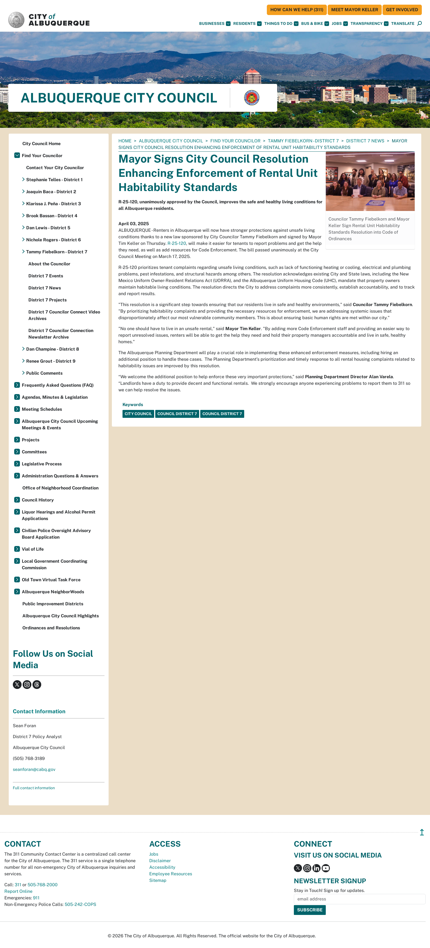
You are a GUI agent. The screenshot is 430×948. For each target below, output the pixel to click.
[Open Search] (419, 23)
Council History (38, 500)
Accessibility (162, 867)
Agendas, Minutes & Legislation (55, 397)
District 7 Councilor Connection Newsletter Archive (60, 334)
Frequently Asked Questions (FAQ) (58, 385)
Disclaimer (160, 860)
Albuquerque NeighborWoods (53, 591)
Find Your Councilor (235, 140)
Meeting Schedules (42, 409)
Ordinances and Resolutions (51, 627)
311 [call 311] (18, 884)
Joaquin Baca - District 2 (51, 191)
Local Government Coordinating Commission (54, 564)
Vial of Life (33, 549)
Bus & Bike (315, 23)
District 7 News (365, 140)
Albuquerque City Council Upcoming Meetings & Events (60, 424)
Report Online (18, 891)
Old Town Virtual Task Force (51, 579)
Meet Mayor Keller (354, 9)
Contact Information (39, 711)
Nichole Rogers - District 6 (53, 239)
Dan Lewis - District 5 (48, 227)
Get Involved (402, 9)
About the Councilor (49, 263)
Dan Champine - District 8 (52, 349)
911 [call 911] (36, 897)
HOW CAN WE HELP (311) (296, 9)
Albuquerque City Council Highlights (60, 615)
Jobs (340, 23)
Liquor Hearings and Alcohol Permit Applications (58, 515)
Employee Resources (170, 873)
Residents (247, 23)
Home (125, 140)
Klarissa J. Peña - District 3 (53, 203)
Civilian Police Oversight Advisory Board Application (56, 534)
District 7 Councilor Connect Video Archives (64, 315)
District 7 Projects (47, 300)
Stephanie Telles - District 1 (54, 179)
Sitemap (157, 880)
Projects (30, 439)
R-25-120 (177, 243)
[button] (402, 24)
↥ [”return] (422, 832)
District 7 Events (45, 275)
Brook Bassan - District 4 (51, 215)
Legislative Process (42, 463)
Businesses (215, 23)
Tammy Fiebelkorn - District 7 (303, 140)
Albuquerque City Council (171, 140)
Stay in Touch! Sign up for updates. (329, 890)
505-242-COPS (80, 904)
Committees (34, 451)
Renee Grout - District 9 (51, 361)
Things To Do (281, 23)
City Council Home (41, 143)
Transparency (370, 23)
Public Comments (44, 373)
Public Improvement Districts (52, 603)
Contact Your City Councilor (55, 167)
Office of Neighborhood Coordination (60, 488)
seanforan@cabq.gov (34, 769)
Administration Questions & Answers (60, 476)
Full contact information (34, 788)
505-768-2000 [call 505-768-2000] (43, 884)
